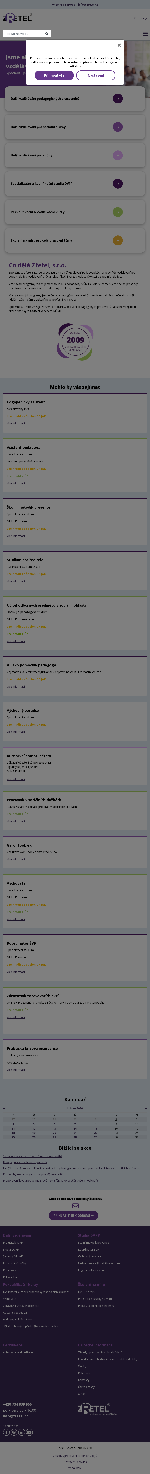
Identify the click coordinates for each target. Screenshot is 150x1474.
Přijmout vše (54, 75)
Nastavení (96, 75)
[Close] (119, 45)
